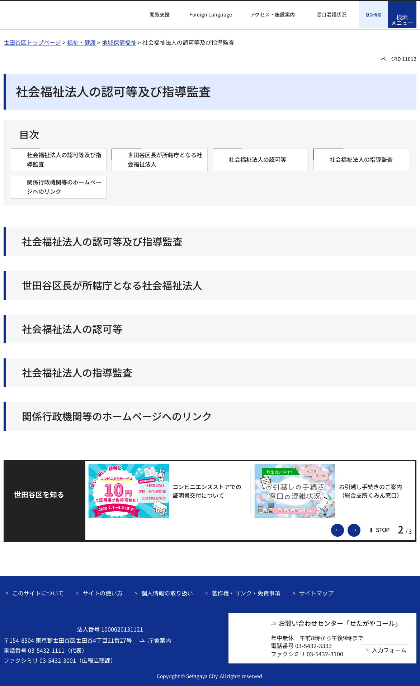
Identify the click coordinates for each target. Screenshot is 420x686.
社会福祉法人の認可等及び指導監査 (102, 240)
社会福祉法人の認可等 (72, 328)
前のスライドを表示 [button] (343, 528)
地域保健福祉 (119, 41)
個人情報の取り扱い (167, 592)
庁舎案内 (159, 639)
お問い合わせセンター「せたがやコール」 (340, 622)
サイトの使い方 (102, 592)
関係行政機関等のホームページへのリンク (117, 415)
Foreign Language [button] (210, 14)
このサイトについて (38, 592)
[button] (155, 14)
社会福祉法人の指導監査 (77, 371)
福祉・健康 (81, 41)
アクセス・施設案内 (272, 14)
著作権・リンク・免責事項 (246, 592)
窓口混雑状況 (331, 14)
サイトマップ (316, 592)
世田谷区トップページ (32, 41)
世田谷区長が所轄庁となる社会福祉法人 (112, 284)
